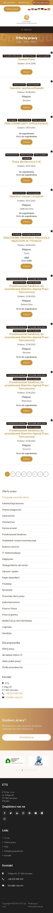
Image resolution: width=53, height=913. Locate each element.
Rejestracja (24, 2)
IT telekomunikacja (11, 552)
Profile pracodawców (12, 667)
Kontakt (6, 855)
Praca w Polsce (9, 608)
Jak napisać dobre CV (12, 655)
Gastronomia (8, 515)
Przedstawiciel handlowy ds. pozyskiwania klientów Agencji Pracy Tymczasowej (26, 289)
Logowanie (9, 2)
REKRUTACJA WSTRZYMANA (17, 621)
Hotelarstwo (8, 522)
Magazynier (7, 559)
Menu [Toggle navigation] (26, 29)
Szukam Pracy (26, 59)
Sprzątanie (7, 590)
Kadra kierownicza (11, 602)
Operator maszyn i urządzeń (27, 196)
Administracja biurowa (12, 503)
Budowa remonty (10, 546)
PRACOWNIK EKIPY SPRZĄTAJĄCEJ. (26, 123)
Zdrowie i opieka (10, 571)
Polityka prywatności (12, 851)
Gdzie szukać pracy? (11, 661)
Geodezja (6, 633)
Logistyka (7, 627)
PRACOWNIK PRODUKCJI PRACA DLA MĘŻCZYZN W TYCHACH (26, 239)
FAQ (5, 846)
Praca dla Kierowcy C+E (26, 161)
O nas (6, 838)
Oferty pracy (8, 648)
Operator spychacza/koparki (26, 88)
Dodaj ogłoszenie (41, 2)
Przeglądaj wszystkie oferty (15, 497)
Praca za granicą (10, 614)
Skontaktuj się (27, 741)
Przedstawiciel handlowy (14, 534)
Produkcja (6, 583)
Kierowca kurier (9, 528)
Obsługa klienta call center (15, 565)
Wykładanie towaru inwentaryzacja (19, 540)
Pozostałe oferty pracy (13, 596)
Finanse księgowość (11, 509)
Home (19, 42)
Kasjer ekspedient (11, 577)
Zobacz (26, 72)
